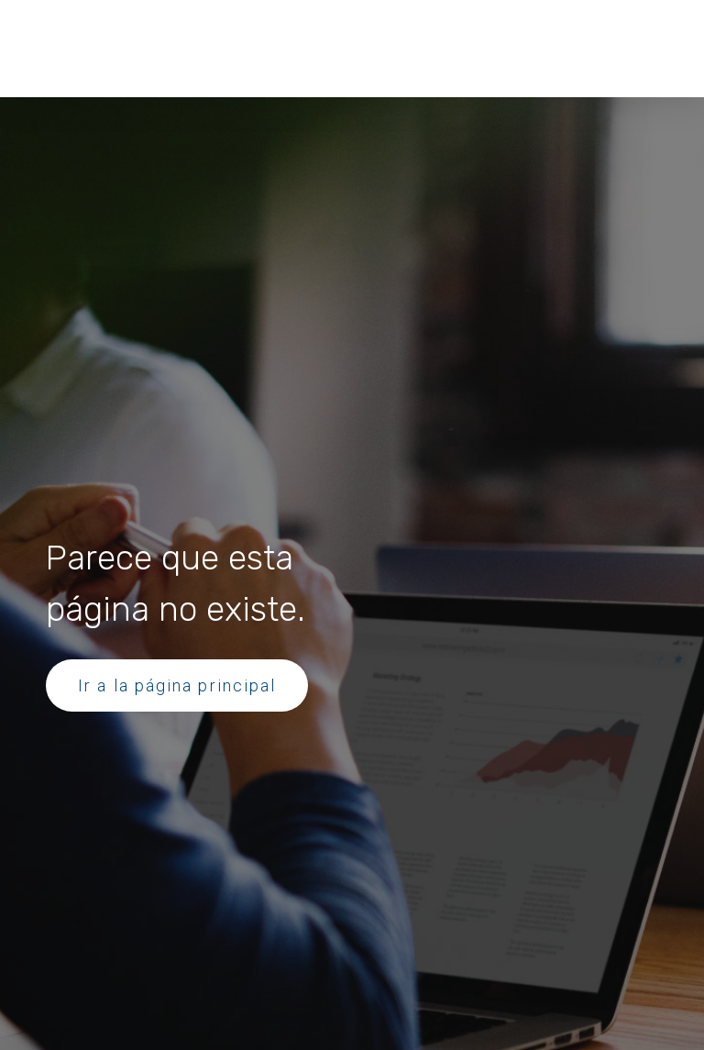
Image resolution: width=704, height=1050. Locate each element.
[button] (130, 32)
